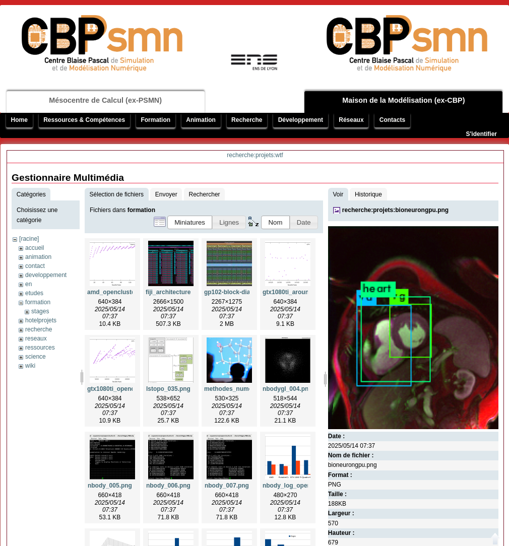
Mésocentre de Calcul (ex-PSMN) (105, 100)
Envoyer (166, 194)
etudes (34, 293)
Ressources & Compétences (84, 119)
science (35, 356)
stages (40, 311)
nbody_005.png (110, 485)
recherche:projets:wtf (255, 155)
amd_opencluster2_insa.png (128, 292)
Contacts (392, 119)
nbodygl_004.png (287, 388)
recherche (38, 329)
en (28, 284)
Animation (201, 119)
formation (37, 302)
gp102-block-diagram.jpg (240, 292)
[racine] (29, 238)
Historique (368, 194)
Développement (300, 119)
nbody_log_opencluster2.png (305, 485)
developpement (46, 275)
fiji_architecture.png (175, 292)
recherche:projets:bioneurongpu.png (395, 210)
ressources (40, 347)
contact (35, 265)
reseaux (36, 338)
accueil (34, 247)
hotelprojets (40, 320)
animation (38, 256)
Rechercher (204, 194)
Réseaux (351, 119)
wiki (30, 365)
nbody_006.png (168, 485)
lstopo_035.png (168, 388)
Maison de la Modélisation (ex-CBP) (403, 100)
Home (19, 119)
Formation (155, 119)
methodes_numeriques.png (243, 388)
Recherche (246, 119)
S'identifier (481, 134)
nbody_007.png (227, 485)
